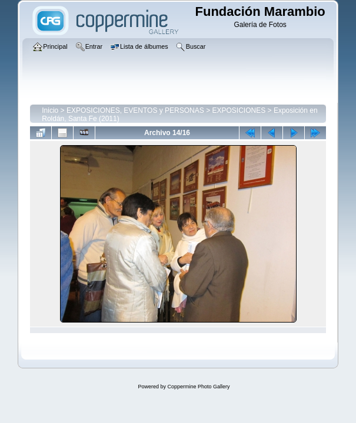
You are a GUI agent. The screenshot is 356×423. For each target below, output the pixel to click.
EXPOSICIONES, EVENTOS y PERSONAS (135, 110)
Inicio (50, 110)
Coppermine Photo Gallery (198, 387)
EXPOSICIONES (238, 110)
